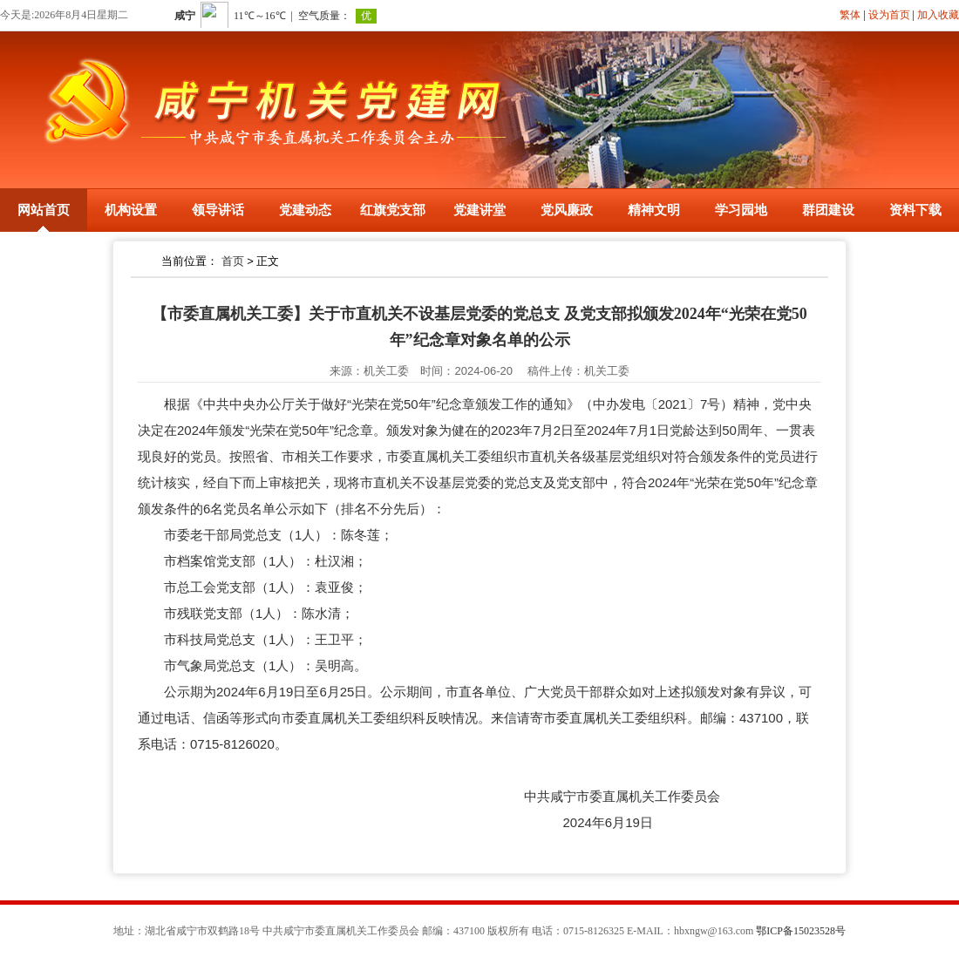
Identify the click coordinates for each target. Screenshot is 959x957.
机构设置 (131, 210)
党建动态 (305, 210)
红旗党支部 (392, 210)
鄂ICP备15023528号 (801, 931)
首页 (232, 261)
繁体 (850, 15)
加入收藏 (938, 15)
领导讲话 (218, 210)
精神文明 (654, 210)
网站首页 (43, 210)
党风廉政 (567, 210)
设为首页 (889, 15)
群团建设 (828, 210)
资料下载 (915, 210)
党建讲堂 (479, 210)
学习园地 (741, 210)
